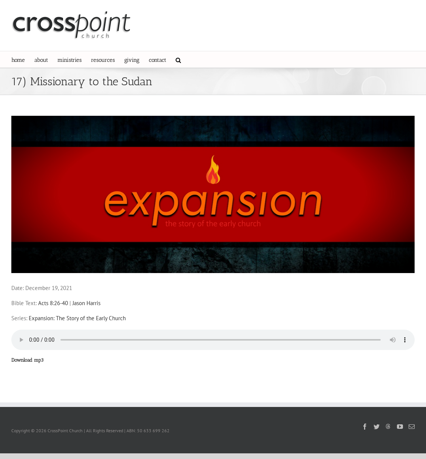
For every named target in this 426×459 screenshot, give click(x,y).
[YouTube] (400, 427)
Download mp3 (27, 360)
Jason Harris (86, 303)
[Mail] (412, 427)
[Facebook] (365, 427)
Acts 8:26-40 (53, 303)
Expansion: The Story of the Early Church (77, 318)
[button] (178, 59)
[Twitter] (377, 427)
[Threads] (388, 426)
